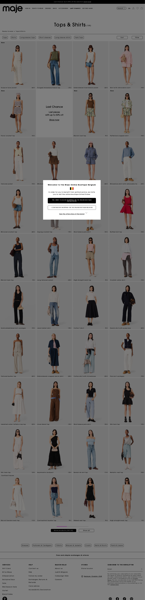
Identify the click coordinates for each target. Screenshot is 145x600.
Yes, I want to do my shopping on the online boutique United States (72, 200)
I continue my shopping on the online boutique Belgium (72, 207)
